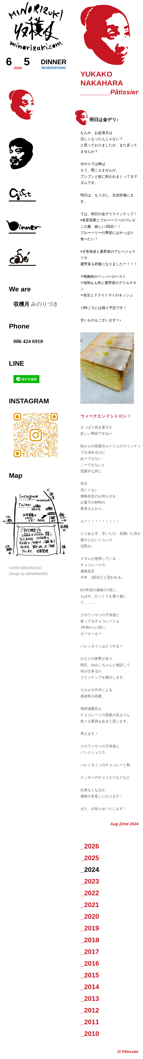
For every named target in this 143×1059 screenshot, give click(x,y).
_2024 (89, 869)
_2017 (89, 951)
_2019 (89, 928)
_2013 (89, 998)
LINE (16, 363)
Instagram (29, 401)
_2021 (89, 904)
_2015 (89, 975)
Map (15, 475)
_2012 (89, 1010)
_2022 (89, 893)
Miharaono (37, 574)
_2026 (89, 846)
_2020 (89, 916)
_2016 (89, 963)
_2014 (89, 987)
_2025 (89, 858)
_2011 (89, 1022)
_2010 (89, 1033)
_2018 (89, 940)
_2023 (89, 881)
